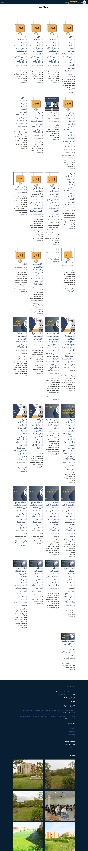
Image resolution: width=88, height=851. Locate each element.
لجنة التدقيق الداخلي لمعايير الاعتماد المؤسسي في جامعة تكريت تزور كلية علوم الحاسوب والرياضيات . (44, 719)
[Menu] (2, 2)
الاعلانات (72, 76)
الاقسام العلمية (70, 739)
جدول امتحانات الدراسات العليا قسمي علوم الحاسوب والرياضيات (52, 578)
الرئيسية (72, 729)
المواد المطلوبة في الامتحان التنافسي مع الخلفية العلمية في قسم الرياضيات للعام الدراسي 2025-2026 (68, 517)
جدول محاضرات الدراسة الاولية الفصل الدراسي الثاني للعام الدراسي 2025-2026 (21, 109)
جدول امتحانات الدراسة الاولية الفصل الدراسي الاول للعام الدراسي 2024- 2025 (37, 581)
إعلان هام (22, 187)
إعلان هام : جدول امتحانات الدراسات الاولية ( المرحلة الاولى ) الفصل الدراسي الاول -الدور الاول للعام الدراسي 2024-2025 (69, 587)
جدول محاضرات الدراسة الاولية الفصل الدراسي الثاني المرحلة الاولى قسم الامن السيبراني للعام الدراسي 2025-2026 (68, 54)
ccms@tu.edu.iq (62, 696)
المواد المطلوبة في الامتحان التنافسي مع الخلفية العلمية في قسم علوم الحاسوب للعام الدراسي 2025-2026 (52, 517)
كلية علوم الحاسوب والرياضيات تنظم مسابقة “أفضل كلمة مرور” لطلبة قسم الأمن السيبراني (44, 714)
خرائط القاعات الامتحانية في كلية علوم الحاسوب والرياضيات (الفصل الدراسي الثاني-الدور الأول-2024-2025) (36, 435)
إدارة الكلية (72, 736)
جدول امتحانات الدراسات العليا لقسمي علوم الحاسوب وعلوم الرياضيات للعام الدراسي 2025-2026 (52, 203)
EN (74, 753)
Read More (72, 93)
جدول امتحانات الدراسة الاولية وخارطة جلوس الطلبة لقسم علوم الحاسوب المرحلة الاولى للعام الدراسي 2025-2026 (68, 130)
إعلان (56, 250)
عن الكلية (72, 733)
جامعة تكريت (71, 749)
